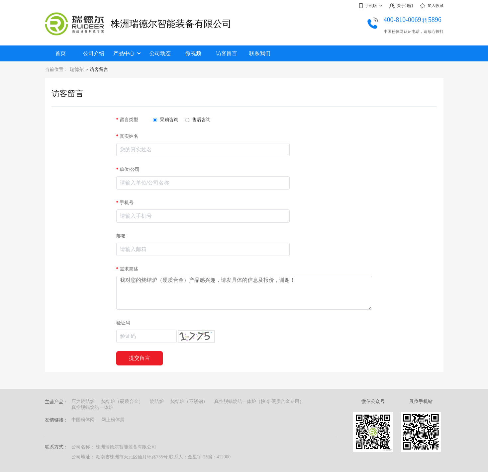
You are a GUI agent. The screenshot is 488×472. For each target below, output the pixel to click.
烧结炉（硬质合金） (122, 401)
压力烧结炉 (83, 401)
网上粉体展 (113, 419)
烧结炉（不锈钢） (189, 401)
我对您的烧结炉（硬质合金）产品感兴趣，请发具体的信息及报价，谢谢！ (244, 293)
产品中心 (127, 53)
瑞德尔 (77, 69)
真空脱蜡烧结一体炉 (92, 407)
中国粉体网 (83, 419)
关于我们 (401, 6)
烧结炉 (157, 401)
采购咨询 (165, 119)
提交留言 (139, 358)
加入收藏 (431, 6)
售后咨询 (198, 119)
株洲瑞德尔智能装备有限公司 (171, 24)
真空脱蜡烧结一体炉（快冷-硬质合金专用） (259, 401)
